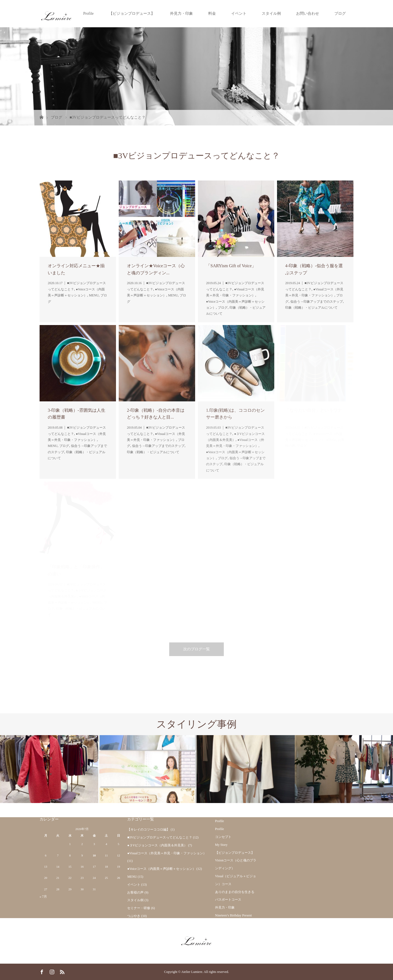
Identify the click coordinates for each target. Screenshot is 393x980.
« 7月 (43, 896)
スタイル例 (271, 13)
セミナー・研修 (138, 908)
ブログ (340, 13)
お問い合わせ (307, 13)
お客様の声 (135, 892)
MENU (132, 877)
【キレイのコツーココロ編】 (148, 829)
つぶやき (133, 916)
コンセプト (223, 837)
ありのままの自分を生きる (234, 892)
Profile (88, 13)
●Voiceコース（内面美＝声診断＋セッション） (161, 869)
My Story (221, 845)
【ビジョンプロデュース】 (132, 13)
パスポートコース (228, 899)
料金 (212, 13)
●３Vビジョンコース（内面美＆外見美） (157, 845)
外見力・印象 (181, 13)
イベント (238, 13)
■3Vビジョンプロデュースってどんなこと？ (159, 837)
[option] (49, 769)
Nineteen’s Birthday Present (233, 915)
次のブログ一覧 (196, 649)
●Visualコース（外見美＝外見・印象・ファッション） (166, 853)
